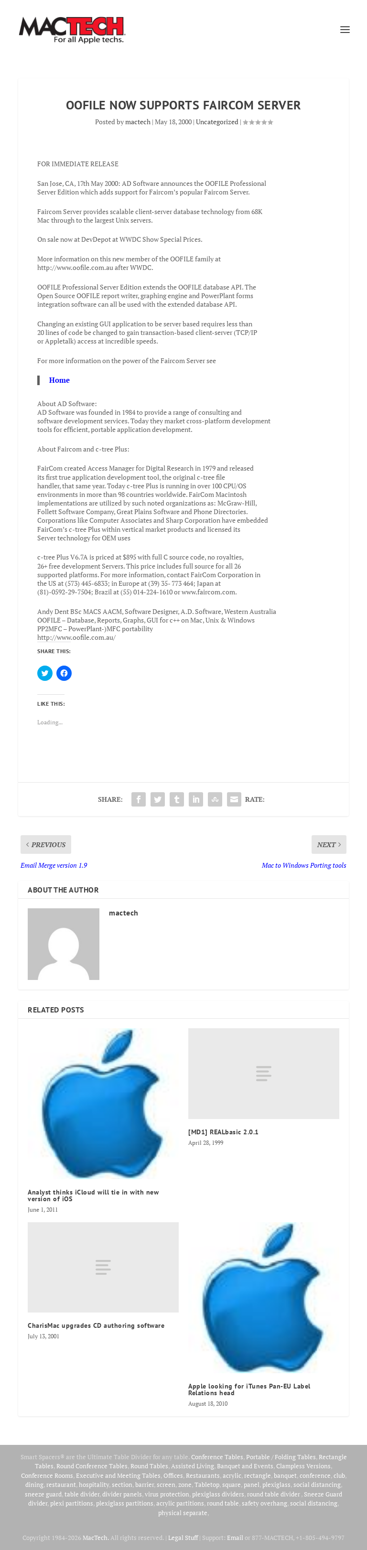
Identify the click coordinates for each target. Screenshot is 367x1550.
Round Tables (149, 1466)
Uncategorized (217, 121)
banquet (285, 1475)
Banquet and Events (245, 1466)
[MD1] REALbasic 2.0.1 (223, 1132)
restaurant (61, 1484)
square (231, 1484)
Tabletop (206, 1484)
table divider (82, 1494)
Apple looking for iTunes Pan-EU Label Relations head (249, 1389)
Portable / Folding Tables (281, 1457)
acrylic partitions (180, 1503)
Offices (173, 1475)
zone (185, 1484)
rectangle (257, 1475)
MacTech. (96, 1537)
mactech (138, 121)
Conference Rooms (47, 1475)
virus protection (167, 1494)
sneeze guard (43, 1494)
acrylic (232, 1475)
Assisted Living (192, 1466)
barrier (144, 1484)
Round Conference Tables (92, 1466)
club (339, 1475)
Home (59, 380)
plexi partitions (71, 1503)
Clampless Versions (303, 1466)
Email (235, 1537)
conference (315, 1475)
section (122, 1484)
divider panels (122, 1494)
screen (166, 1484)
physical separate (182, 1512)
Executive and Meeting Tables (118, 1475)
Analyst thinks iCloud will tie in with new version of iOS (93, 1195)
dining (34, 1484)
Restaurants (203, 1475)
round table (223, 1503)
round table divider (274, 1494)
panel (251, 1484)
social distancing (317, 1484)
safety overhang (264, 1503)
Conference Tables (217, 1457)
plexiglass (276, 1484)
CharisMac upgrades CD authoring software (96, 1325)
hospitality (94, 1484)
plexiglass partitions (124, 1503)
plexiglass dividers (218, 1494)
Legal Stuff (183, 1537)
